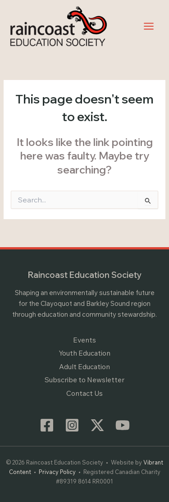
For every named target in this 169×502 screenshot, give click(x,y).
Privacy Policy (57, 471)
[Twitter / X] (97, 425)
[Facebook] (47, 425)
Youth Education (84, 352)
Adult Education (84, 366)
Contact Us (84, 393)
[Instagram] (72, 425)
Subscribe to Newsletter (84, 379)
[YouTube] (122, 425)
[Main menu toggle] (149, 26)
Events (84, 339)
